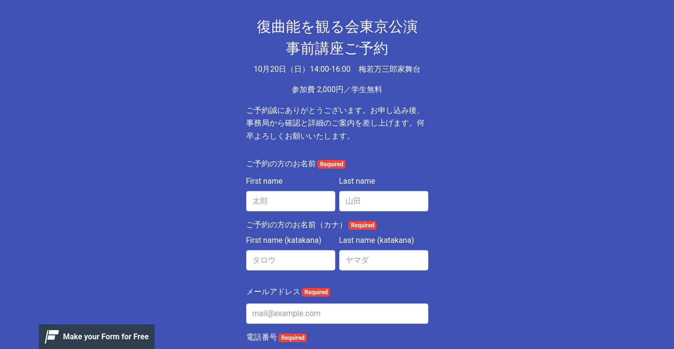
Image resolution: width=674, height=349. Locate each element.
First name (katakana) (284, 240)
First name (264, 181)
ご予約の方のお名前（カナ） (311, 225)
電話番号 (276, 337)
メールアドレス (288, 292)
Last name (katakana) (376, 240)
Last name (357, 181)
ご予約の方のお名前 (296, 164)
